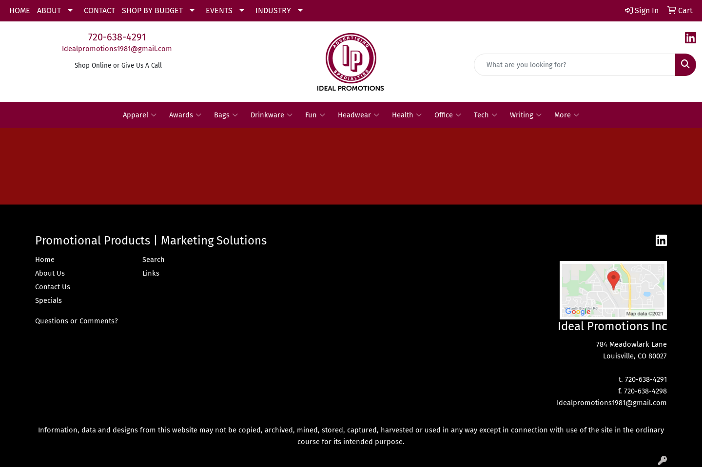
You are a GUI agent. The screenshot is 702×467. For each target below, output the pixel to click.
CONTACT (99, 10)
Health (407, 115)
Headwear (358, 115)
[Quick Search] (575, 65)
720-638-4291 (117, 37)
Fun (315, 115)
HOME (19, 10)
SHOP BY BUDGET (152, 10)
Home (45, 259)
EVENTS (219, 10)
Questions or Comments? (76, 321)
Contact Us (52, 286)
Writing (526, 115)
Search (153, 259)
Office (447, 115)
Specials (48, 300)
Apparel (139, 115)
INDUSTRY (273, 10)
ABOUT (49, 10)
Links (150, 273)
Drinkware (271, 115)
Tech (485, 115)
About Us (50, 273)
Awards (185, 115)
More (566, 115)
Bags (226, 115)
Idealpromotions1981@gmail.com (117, 48)
